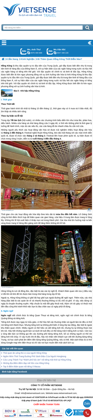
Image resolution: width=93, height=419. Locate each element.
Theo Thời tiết (7, 104)
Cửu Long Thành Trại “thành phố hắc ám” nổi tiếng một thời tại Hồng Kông (37, 360)
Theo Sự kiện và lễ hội (12, 116)
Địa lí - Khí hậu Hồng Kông (20, 93)
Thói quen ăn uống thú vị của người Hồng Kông (25, 353)
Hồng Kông (6, 66)
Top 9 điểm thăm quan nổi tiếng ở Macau (21, 366)
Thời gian (7, 99)
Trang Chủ (37, 9)
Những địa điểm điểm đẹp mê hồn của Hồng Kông (26, 363)
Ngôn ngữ (8, 311)
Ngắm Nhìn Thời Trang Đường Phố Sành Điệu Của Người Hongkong (34, 356)
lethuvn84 (28, 52)
